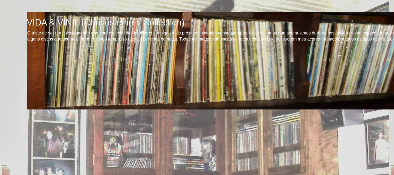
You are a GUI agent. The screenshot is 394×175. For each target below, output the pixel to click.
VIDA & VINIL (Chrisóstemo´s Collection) (106, 22)
